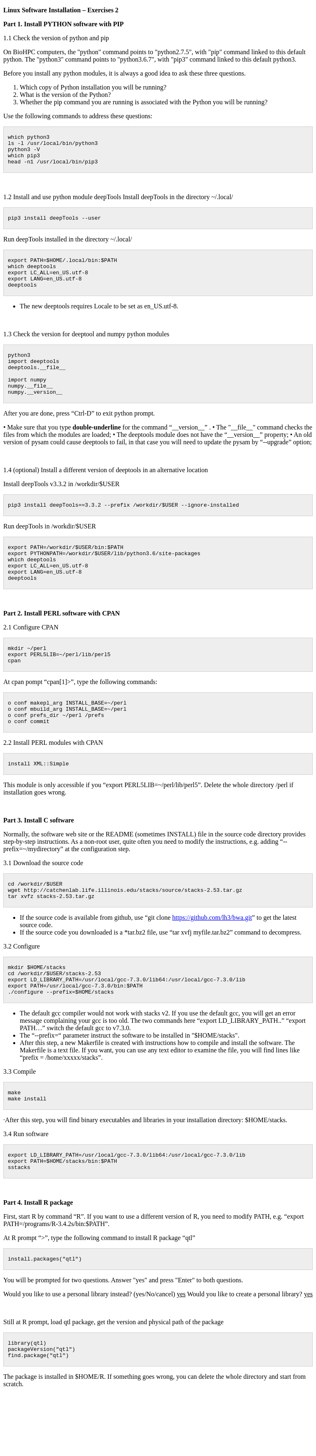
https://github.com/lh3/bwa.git (212, 961)
